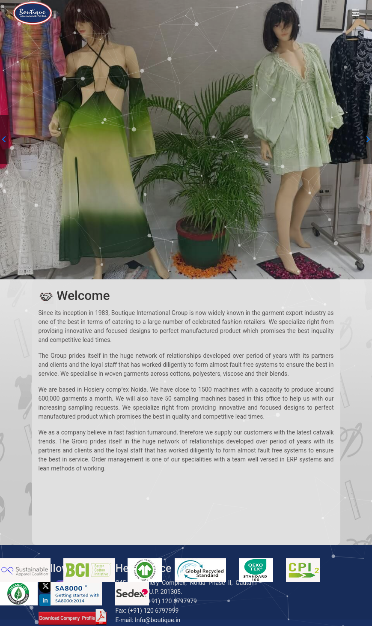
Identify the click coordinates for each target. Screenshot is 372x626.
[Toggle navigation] (355, 12)
